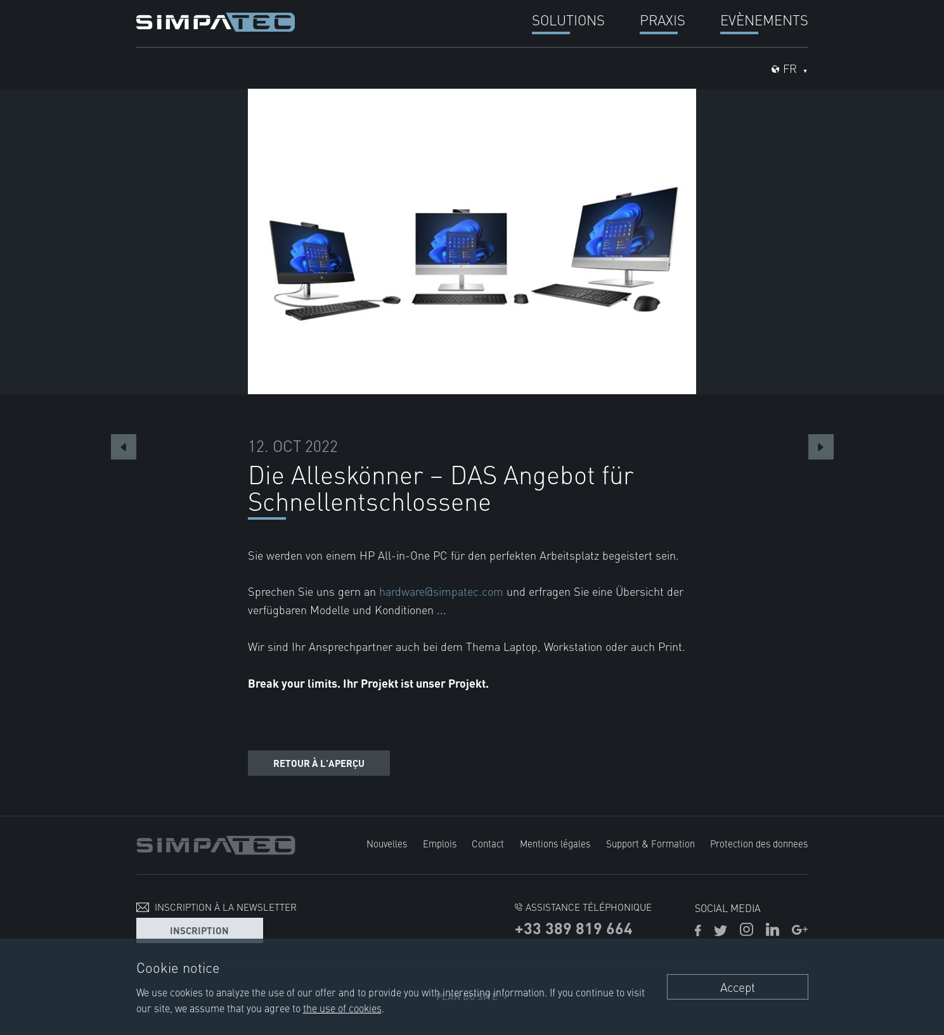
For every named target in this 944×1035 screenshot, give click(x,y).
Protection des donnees (759, 843)
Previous (123, 447)
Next (821, 447)
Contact (488, 843)
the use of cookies (342, 1008)
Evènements (764, 19)
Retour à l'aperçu (319, 762)
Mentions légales (555, 843)
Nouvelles (386, 843)
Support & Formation (650, 843)
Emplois (439, 843)
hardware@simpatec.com (443, 591)
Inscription (199, 930)
